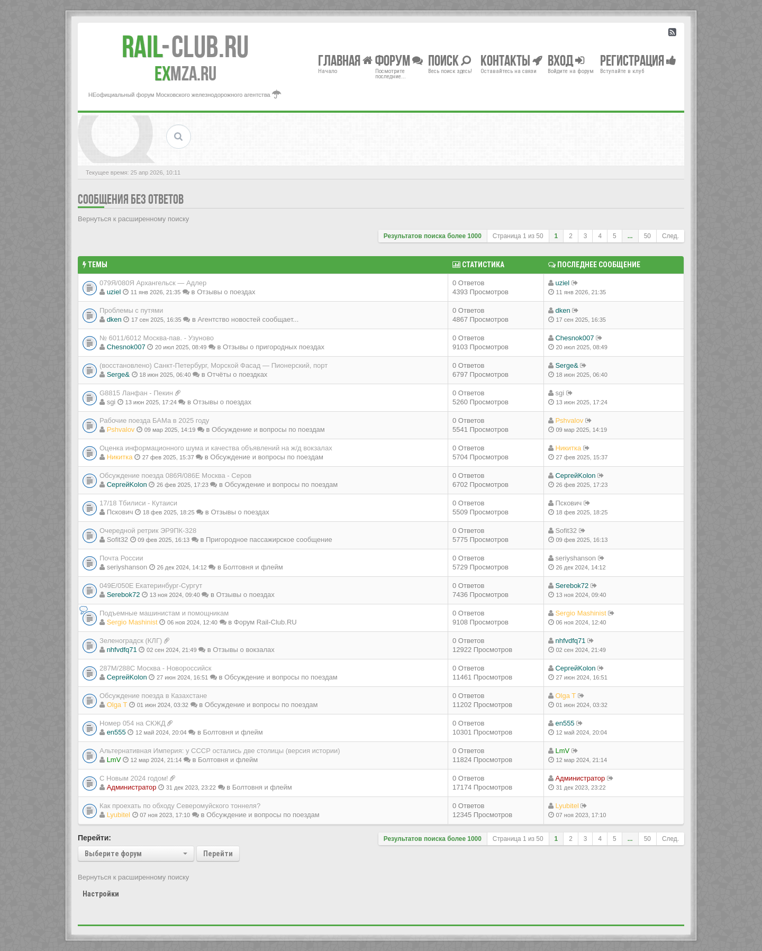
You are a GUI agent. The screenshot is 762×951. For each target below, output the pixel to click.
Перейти (218, 853)
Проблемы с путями (131, 310)
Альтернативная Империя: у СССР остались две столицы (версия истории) (219, 751)
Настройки (101, 894)
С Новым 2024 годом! (133, 778)
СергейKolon (127, 484)
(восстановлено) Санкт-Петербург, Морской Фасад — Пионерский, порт (213, 365)
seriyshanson (127, 567)
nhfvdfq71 (122, 650)
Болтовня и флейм (253, 567)
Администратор (132, 787)
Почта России (121, 558)
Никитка (120, 457)
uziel (114, 292)
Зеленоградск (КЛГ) (130, 641)
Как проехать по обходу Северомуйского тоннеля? (179, 806)
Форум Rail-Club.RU (265, 622)
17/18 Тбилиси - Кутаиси (138, 503)
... (630, 236)
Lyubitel (118, 815)
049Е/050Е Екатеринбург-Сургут (150, 586)
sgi (111, 402)
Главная (345, 60)
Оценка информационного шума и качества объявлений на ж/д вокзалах (215, 448)
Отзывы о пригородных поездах (273, 347)
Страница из (518, 236)
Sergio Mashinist (132, 622)
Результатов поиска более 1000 (433, 236)
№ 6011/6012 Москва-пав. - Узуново (156, 338)
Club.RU (185, 47)
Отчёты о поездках (237, 374)
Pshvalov (121, 429)
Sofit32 (117, 540)
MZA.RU (185, 73)
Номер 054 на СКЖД (132, 723)
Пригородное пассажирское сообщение (269, 540)
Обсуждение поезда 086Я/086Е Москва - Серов (175, 475)
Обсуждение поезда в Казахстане (153, 696)
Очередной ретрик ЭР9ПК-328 (147, 531)
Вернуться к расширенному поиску (133, 219)
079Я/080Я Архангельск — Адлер (152, 283)
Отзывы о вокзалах (243, 650)
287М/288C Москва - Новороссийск (155, 668)
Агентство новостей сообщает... (247, 319)
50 (647, 236)
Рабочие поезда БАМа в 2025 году (154, 420)
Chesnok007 (126, 347)
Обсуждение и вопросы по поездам (268, 429)
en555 (116, 732)
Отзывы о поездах (226, 292)
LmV (114, 760)
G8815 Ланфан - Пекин (136, 393)
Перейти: (94, 838)
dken (114, 319)
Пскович (120, 512)
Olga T (117, 705)
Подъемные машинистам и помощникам (164, 613)
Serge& (118, 374)
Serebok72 (123, 595)
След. (670, 236)
